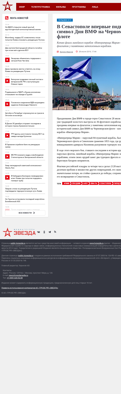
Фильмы (61, 7)
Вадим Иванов (66, 52)
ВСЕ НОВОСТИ (27, 213)
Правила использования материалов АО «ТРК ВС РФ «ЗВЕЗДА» (29, 288)
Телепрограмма (40, 7)
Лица (95, 7)
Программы (79, 7)
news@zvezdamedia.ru (18, 275)
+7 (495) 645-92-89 (15, 278)
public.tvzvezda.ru (18, 243)
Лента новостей (16, 18)
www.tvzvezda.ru (97, 243)
